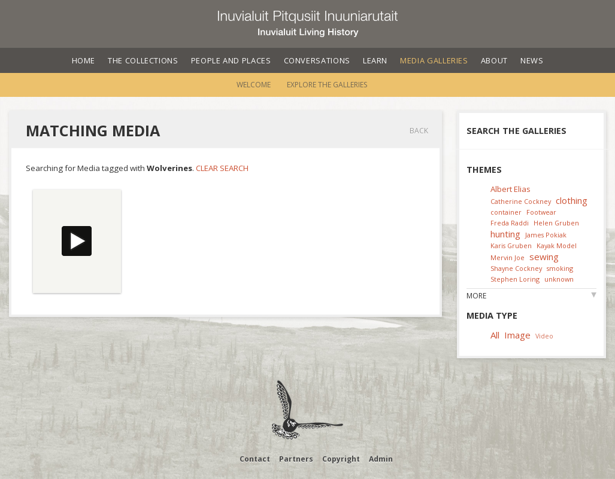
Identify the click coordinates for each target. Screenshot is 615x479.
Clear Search (222, 168)
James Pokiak (545, 234)
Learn (375, 60)
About (494, 60)
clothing (571, 200)
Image (517, 335)
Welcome (254, 85)
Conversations (317, 60)
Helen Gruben (556, 222)
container (506, 212)
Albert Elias (510, 189)
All (494, 335)
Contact (255, 459)
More (476, 296)
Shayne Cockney (516, 268)
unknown (559, 278)
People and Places (231, 60)
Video (544, 335)
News (532, 60)
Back (419, 131)
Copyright (341, 459)
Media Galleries (434, 60)
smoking (560, 268)
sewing (544, 257)
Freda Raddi (509, 222)
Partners (296, 459)
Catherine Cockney (520, 201)
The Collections (143, 60)
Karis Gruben (511, 245)
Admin (381, 459)
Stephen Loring (515, 278)
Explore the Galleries (327, 85)
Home (84, 60)
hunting (505, 234)
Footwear (541, 212)
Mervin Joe (507, 257)
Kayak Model (557, 245)
